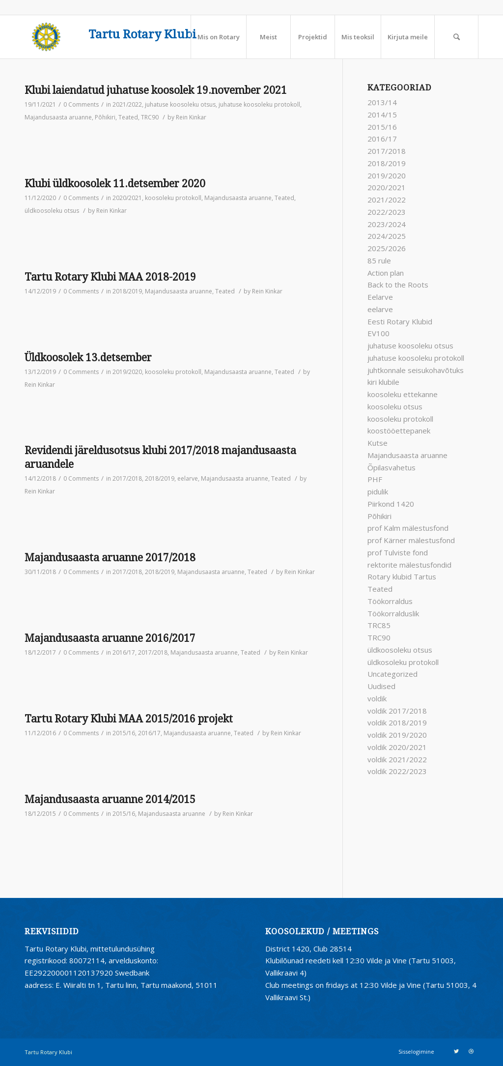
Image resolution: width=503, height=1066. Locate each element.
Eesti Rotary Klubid (399, 321)
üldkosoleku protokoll (403, 662)
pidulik (377, 491)
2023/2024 (386, 224)
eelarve (187, 478)
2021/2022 (127, 104)
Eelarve (380, 297)
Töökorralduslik (393, 613)
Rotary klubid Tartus (401, 576)
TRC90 (150, 117)
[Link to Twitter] (456, 1051)
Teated (128, 117)
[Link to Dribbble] (471, 1051)
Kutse (377, 443)
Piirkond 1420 (390, 504)
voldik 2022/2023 (397, 771)
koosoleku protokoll (173, 198)
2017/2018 (127, 478)
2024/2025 (386, 236)
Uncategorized (392, 674)
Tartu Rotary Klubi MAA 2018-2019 (110, 277)
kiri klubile (383, 382)
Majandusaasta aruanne (58, 117)
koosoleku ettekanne (402, 394)
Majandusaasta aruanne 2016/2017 (110, 638)
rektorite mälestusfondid (409, 565)
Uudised (381, 686)
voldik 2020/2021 (397, 747)
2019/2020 (127, 372)
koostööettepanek (398, 430)
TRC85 (379, 625)
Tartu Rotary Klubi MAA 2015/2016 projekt (129, 719)
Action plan (385, 273)
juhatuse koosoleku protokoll (259, 104)
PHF (374, 479)
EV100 (378, 333)
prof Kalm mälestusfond (407, 528)
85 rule (379, 260)
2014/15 (382, 114)
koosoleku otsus (394, 406)
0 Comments (81, 104)
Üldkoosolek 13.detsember (88, 357)
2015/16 (123, 733)
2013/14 (382, 102)
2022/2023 (386, 212)
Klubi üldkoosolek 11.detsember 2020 (115, 183)
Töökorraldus (390, 601)
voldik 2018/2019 (397, 722)
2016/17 (123, 652)
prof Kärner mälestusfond (411, 540)
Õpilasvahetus (391, 467)
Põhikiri (105, 117)
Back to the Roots (397, 284)
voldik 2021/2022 (397, 759)
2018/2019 (127, 291)
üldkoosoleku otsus (52, 210)
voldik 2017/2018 (397, 711)
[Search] (456, 36)
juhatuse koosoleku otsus (180, 104)
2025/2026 (386, 248)
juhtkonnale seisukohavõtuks (415, 370)
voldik (377, 698)
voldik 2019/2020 (397, 735)
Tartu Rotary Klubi (142, 34)
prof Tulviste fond (397, 552)
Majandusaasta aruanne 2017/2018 (110, 557)
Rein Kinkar (191, 117)
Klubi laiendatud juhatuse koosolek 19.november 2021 (156, 90)
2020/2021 (127, 198)
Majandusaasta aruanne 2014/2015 (110, 799)
